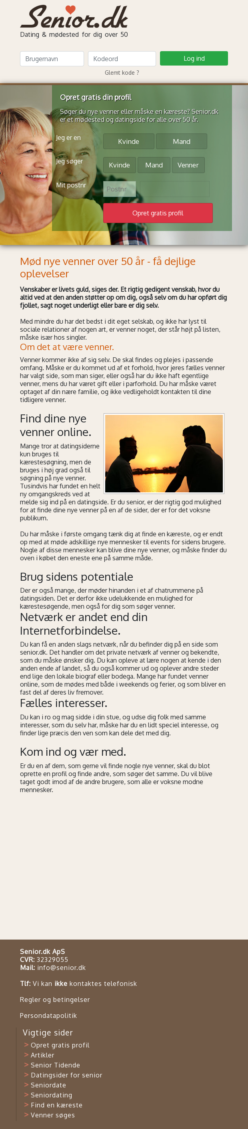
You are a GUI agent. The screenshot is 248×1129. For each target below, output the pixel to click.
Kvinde (128, 140)
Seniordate (48, 1085)
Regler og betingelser (55, 1000)
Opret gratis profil (60, 1045)
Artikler (42, 1055)
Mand (181, 140)
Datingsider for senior (66, 1075)
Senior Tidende (55, 1065)
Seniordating (51, 1095)
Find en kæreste (57, 1105)
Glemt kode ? (122, 72)
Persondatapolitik (48, 1015)
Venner (188, 164)
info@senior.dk (61, 968)
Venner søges (53, 1115)
